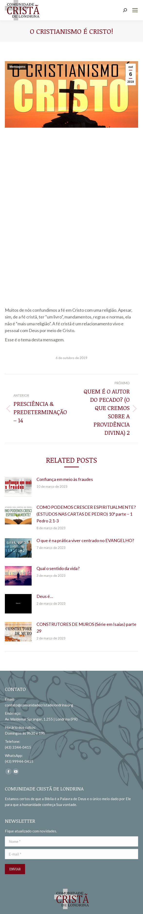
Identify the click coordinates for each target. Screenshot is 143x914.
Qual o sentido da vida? (58, 568)
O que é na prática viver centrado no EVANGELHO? (85, 540)
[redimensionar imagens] (18, 486)
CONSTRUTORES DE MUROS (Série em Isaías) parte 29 (86, 627)
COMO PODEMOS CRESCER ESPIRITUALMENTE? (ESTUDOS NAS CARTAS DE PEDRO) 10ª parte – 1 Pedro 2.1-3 (86, 513)
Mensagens (17, 66)
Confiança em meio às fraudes (64, 479)
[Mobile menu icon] (135, 10)
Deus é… (44, 596)
